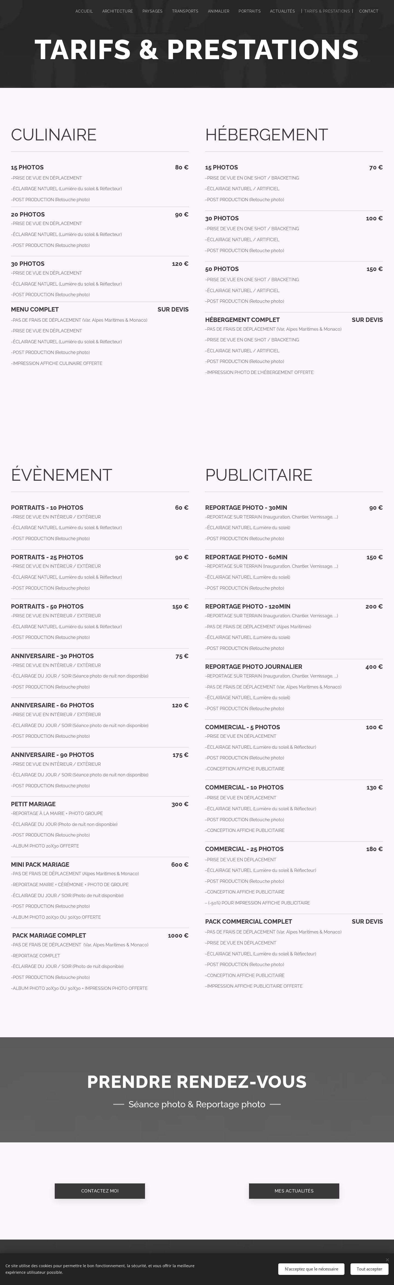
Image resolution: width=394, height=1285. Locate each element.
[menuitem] (77, 11)
